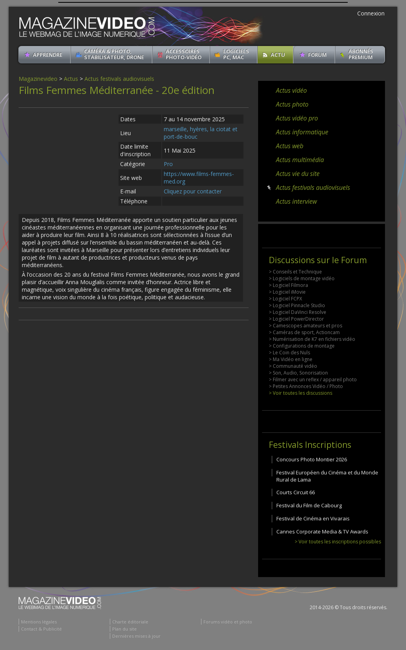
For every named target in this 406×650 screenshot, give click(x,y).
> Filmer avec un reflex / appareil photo (313, 379)
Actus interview (296, 201)
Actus (71, 78)
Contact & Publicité (41, 629)
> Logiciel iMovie (287, 292)
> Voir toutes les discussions (300, 393)
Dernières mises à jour (136, 636)
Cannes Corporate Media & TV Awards (322, 531)
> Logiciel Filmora (288, 285)
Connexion (371, 13)
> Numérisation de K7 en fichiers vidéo (312, 339)
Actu (278, 54)
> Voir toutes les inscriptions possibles (338, 541)
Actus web (289, 145)
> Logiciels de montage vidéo (302, 278)
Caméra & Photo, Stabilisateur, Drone (114, 54)
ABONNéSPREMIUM (361, 54)
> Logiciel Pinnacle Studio (297, 305)
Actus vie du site (298, 173)
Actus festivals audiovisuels (119, 78)
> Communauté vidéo (293, 366)
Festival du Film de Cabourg (309, 505)
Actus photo (292, 104)
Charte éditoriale (130, 622)
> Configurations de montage (302, 345)
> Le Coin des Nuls (289, 352)
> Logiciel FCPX (285, 298)
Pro (168, 164)
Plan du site (124, 629)
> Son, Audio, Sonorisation (298, 372)
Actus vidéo (291, 90)
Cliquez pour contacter (193, 191)
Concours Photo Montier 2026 (311, 459)
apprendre (47, 54)
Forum (317, 54)
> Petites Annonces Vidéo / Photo (306, 386)
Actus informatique (302, 132)
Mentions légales (39, 622)
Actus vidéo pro (297, 118)
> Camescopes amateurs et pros (305, 325)
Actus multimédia (300, 159)
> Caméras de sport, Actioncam (304, 332)
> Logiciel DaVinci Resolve (297, 312)
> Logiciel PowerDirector (296, 318)
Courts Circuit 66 (295, 492)
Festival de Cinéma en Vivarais (313, 518)
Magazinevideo (38, 78)
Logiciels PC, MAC (236, 54)
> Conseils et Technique (295, 271)
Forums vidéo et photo (227, 622)
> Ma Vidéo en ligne (290, 359)
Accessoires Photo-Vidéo (183, 54)
